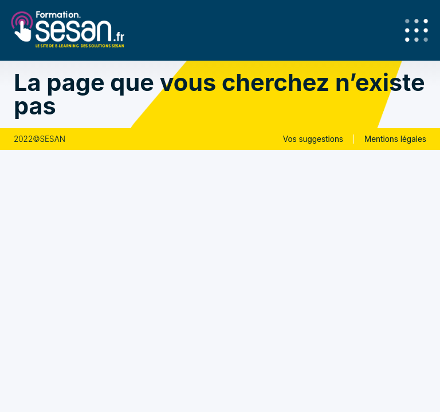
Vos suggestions (313, 139)
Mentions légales (395, 139)
